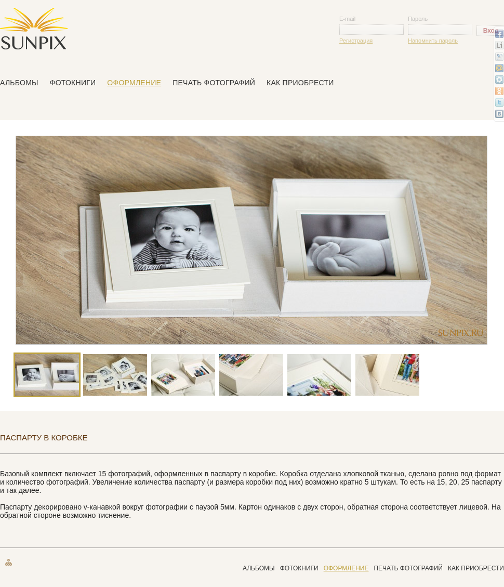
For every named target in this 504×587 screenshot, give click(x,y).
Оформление (134, 83)
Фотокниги (73, 83)
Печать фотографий (214, 83)
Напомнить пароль (433, 40)
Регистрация (356, 40)
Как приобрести (300, 83)
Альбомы (19, 83)
